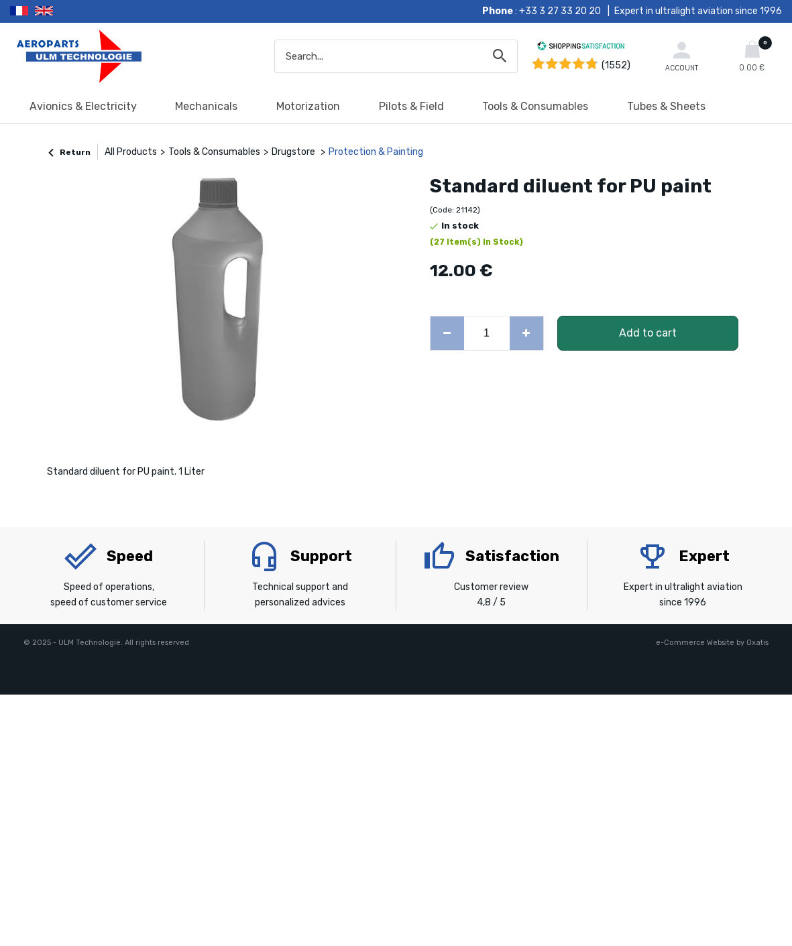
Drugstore (294, 152)
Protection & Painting (376, 152)
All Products (131, 152)
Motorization (308, 106)
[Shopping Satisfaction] (580, 48)
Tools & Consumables (535, 106)
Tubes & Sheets (666, 106)
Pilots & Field (411, 106)
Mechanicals (206, 106)
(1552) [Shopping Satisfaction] (616, 65)
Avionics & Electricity (83, 106)
